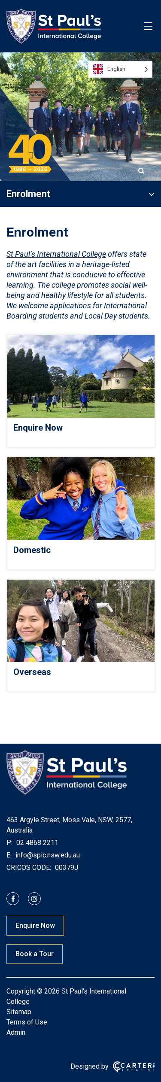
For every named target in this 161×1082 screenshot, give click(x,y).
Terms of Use (26, 1022)
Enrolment (28, 193)
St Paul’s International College (56, 253)
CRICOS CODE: (28, 867)
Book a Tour (34, 954)
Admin (15, 1032)
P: (9, 843)
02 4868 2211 (36, 843)
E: (9, 855)
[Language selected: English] (120, 69)
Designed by (89, 1066)
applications (70, 305)
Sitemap (18, 1012)
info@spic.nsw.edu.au (47, 855)
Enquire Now (35, 925)
